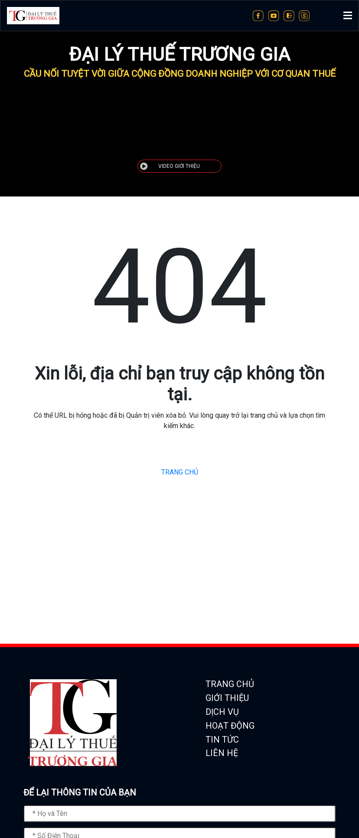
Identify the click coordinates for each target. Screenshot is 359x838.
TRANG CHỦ (179, 472)
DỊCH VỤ (222, 712)
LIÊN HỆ (222, 753)
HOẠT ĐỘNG (230, 725)
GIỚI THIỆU (227, 698)
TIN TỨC (222, 739)
